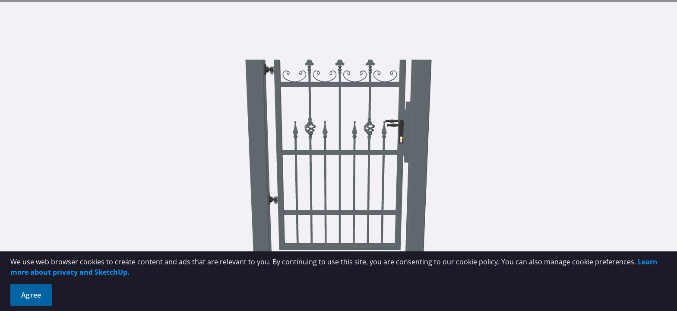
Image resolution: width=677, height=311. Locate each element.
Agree (31, 295)
